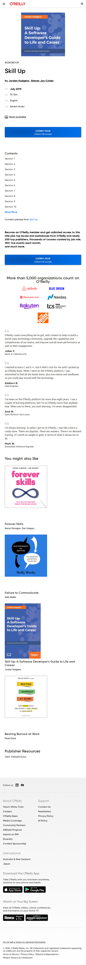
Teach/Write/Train (13, 806)
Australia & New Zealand (16, 859)
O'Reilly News (10, 816)
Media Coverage (12, 820)
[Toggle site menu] (3, 3)
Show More (11, 212)
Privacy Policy (45, 816)
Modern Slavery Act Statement (17, 957)
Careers (7, 811)
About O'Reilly (12, 801)
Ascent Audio (17, 106)
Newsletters (44, 811)
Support (43, 801)
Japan (6, 863)
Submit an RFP (11, 834)
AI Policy (42, 820)
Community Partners (14, 825)
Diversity (8, 839)
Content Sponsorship (14, 843)
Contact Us (44, 806)
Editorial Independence (47, 954)
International (11, 853)
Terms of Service (11, 954)
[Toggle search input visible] (82, 3)
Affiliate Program (12, 829)
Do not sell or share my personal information (24, 942)
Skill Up (34, 219)
